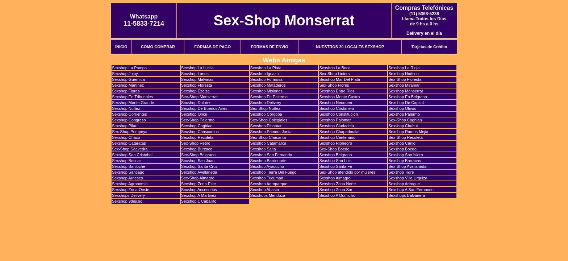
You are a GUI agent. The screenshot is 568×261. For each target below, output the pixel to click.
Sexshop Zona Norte (337, 184)
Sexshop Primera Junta (271, 131)
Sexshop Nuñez (126, 108)
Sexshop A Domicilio (337, 195)
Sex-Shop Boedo (334, 149)
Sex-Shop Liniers (334, 73)
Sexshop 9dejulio (127, 201)
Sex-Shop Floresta (404, 79)
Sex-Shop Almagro (197, 178)
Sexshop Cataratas (129, 143)
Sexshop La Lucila (197, 68)
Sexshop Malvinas (197, 79)
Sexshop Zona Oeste (130, 189)
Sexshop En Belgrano (407, 97)
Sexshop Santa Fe (335, 166)
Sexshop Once (194, 114)
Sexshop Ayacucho (267, 166)
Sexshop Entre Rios (336, 91)
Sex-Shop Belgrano (198, 155)
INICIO (121, 47)
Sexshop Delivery (265, 102)
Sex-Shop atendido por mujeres (347, 172)
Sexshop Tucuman (266, 178)
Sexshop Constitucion (338, 114)
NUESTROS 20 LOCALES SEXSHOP (350, 47)
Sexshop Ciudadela (336, 126)
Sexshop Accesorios (199, 189)
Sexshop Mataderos (268, 85)
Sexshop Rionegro (335, 143)
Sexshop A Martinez (198, 195)
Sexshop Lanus (195, 73)
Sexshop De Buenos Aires (204, 108)
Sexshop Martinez (128, 85)
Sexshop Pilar (124, 126)
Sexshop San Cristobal (132, 155)
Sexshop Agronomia (129, 184)
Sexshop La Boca (334, 68)
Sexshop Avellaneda (199, 172)
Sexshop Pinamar (266, 126)
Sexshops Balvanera (406, 195)
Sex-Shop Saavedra (129, 149)
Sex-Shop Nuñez (265, 108)
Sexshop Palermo (404, 114)
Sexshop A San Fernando (411, 189)
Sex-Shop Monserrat (284, 20)
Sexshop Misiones (266, 91)
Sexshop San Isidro (405, 155)
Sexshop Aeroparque (269, 184)
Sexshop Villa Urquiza (407, 178)
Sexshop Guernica (128, 79)
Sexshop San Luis (335, 160)
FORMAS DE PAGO (212, 47)
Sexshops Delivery (128, 195)
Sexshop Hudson (403, 73)
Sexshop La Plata (265, 68)
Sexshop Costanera (336, 108)
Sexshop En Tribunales (132, 97)
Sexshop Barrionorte (268, 160)
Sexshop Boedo (402, 149)
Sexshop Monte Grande (133, 102)
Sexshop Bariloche (128, 166)
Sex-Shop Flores (334, 85)
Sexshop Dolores (196, 102)
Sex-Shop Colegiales (269, 120)
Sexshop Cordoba (266, 114)
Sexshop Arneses (127, 178)
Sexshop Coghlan (197, 126)
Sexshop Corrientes (129, 114)
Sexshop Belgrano (335, 155)
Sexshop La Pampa (129, 68)
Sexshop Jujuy (125, 73)
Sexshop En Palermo (269, 97)
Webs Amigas (284, 60)
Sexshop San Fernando (271, 155)
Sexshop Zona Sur (335, 189)
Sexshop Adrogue (404, 184)
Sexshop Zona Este (198, 184)
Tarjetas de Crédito (429, 47)
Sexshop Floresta (196, 85)
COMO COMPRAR (158, 47)
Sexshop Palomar (335, 120)
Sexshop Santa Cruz (199, 166)
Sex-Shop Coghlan (405, 120)
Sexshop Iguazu (264, 73)
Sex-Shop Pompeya (129, 131)
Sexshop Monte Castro (339, 97)
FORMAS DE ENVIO (269, 47)
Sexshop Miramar (403, 85)
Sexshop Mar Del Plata (339, 79)
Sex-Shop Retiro (195, 143)
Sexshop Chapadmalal (339, 131)
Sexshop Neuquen (335, 102)
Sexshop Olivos (402, 108)
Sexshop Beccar (126, 160)
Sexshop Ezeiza (195, 91)
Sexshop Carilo (401, 143)
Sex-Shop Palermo (197, 120)
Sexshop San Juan (197, 160)
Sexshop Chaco (126, 137)
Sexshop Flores (125, 91)
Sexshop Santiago (128, 172)
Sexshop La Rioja (403, 68)
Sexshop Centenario (337, 137)
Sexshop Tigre (401, 172)
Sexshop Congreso (129, 120)
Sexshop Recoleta (197, 137)
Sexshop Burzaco (196, 149)
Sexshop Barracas (404, 160)
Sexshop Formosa (266, 79)
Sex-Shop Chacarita (268, 137)
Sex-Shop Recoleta (405, 137)
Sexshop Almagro (334, 178)
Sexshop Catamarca (268, 143)
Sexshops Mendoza (267, 195)
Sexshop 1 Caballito (199, 201)
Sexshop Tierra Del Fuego (273, 172)
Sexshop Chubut (403, 126)
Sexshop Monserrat (405, 91)
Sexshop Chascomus (200, 131)
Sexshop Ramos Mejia (408, 131)
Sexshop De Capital (405, 102)
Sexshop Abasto (264, 189)
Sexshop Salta (263, 149)
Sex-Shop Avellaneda (407, 166)
